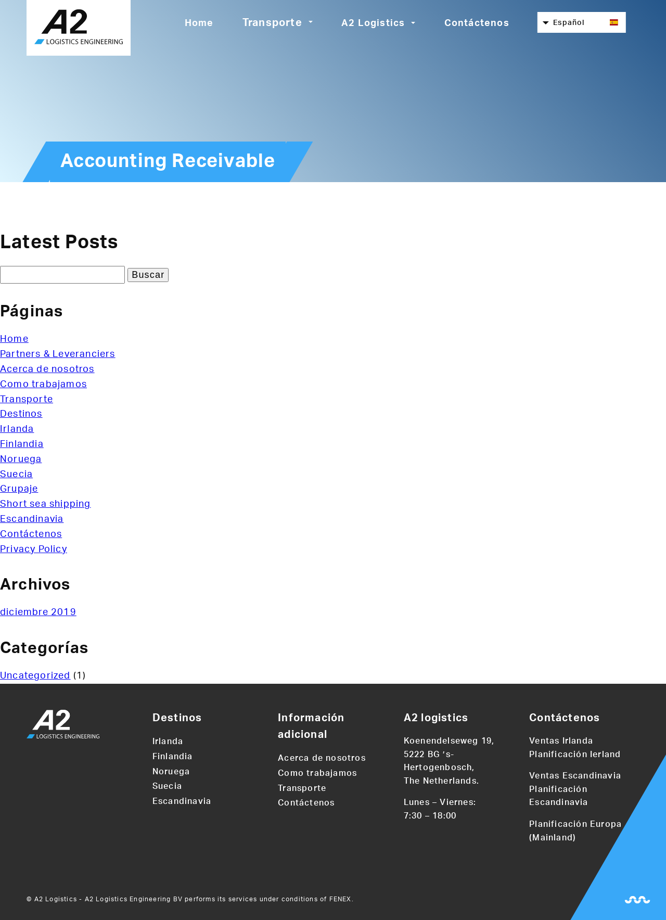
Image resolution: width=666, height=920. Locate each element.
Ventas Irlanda (561, 741)
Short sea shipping (45, 504)
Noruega (21, 459)
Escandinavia (31, 519)
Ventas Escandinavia (575, 776)
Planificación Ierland (575, 754)
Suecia (16, 474)
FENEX (340, 899)
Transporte (272, 23)
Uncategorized (35, 676)
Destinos (21, 414)
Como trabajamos (43, 384)
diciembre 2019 (38, 612)
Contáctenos (476, 23)
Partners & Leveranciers (58, 354)
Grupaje (19, 489)
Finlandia (22, 444)
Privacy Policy (33, 549)
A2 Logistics (373, 23)
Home (199, 23)
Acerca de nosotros (47, 369)
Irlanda (17, 429)
